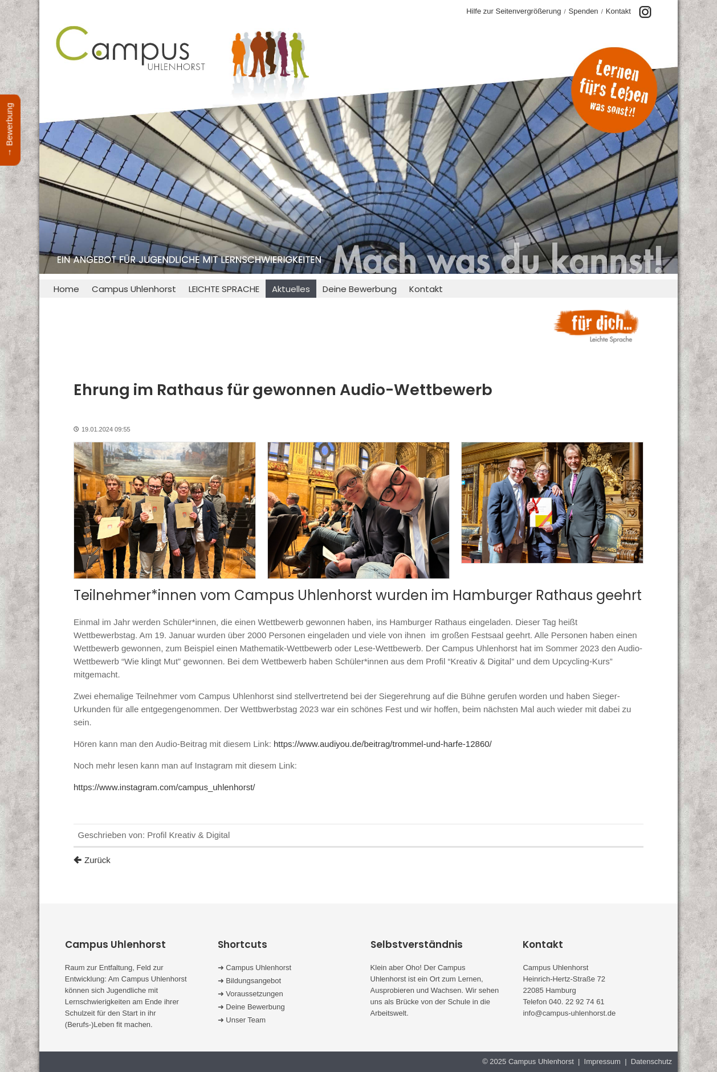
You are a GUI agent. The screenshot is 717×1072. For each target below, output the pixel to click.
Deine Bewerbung (360, 289)
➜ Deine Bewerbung (251, 1007)
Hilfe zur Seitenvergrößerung (513, 11)
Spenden (583, 11)
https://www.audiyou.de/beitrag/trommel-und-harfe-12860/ (383, 744)
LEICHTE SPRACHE (224, 289)
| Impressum (599, 1061)
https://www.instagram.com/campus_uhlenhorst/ (164, 787)
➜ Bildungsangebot (249, 980)
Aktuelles (291, 289)
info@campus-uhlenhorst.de (569, 1013)
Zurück (97, 860)
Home (66, 289)
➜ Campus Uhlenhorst (255, 967)
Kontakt (618, 11)
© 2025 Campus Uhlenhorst (530, 1061)
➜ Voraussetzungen (250, 993)
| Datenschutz (647, 1061)
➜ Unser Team (242, 1020)
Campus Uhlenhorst (134, 289)
